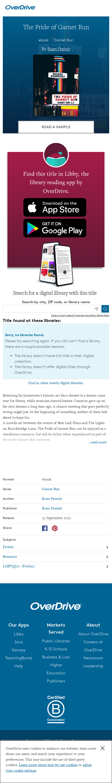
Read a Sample (56, 126)
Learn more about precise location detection (80, 315)
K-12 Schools (56, 649)
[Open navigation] (103, 7)
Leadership (93, 666)
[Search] (105, 309)
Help (18, 666)
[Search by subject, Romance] (56, 557)
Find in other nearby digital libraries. (56, 383)
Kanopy (19, 650)
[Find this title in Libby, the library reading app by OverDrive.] (56, 209)
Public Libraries (56, 641)
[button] (18, 624)
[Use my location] (96, 309)
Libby (19, 634)
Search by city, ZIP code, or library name (56, 302)
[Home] (20, 8)
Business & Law (56, 657)
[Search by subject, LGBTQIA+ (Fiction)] (56, 566)
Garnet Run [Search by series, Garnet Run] (51, 489)
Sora (19, 642)
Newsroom (93, 658)
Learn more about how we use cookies (48, 765)
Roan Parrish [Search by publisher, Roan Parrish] (52, 508)
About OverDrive (93, 634)
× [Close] (102, 748)
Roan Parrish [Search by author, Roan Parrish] (59, 48)
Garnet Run (63, 40)
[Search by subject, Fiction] (56, 547)
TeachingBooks (18, 658)
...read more (97, 442)
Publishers (56, 681)
